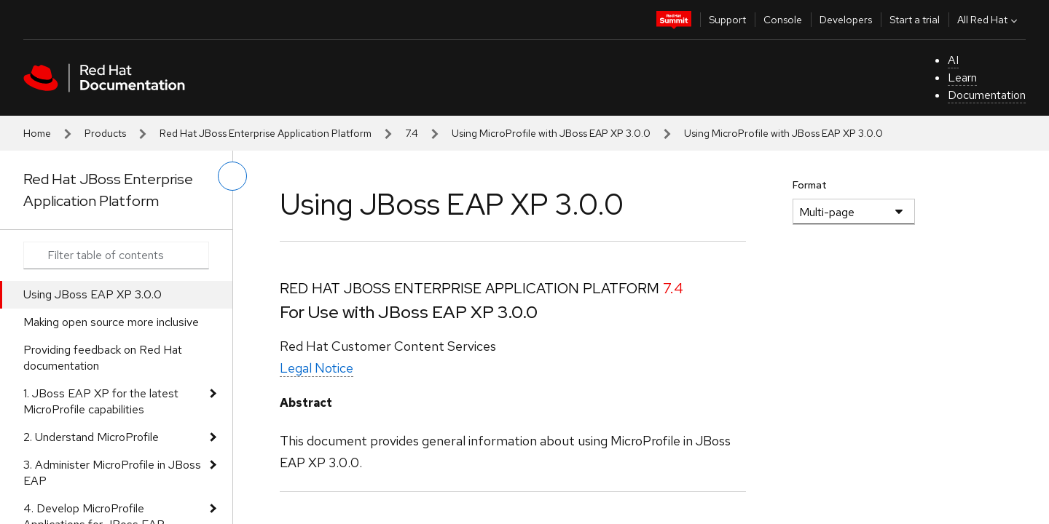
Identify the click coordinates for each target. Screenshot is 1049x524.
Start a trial (914, 19)
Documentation (987, 95)
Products (105, 133)
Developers (846, 19)
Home (37, 133)
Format (810, 184)
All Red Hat (989, 19)
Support (727, 19)
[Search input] (116, 255)
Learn (962, 77)
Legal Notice (316, 368)
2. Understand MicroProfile (91, 437)
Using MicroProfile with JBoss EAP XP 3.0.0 (551, 133)
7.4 (411, 133)
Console (782, 19)
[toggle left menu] (232, 176)
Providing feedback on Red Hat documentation (102, 357)
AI (953, 60)
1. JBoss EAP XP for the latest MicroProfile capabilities (100, 401)
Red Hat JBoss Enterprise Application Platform (266, 133)
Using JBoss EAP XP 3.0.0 (92, 294)
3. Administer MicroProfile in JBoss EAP (112, 472)
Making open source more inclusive (111, 322)
